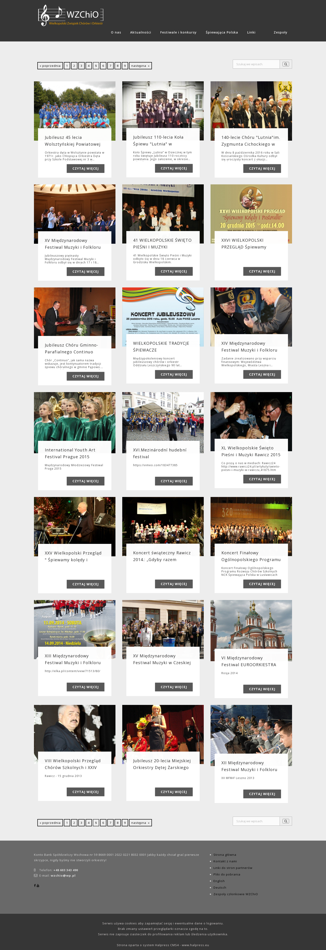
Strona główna (224, 855)
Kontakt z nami (225, 861)
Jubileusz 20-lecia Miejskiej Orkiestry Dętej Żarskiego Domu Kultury (162, 767)
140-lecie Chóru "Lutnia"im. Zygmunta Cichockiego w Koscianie (250, 144)
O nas (116, 32)
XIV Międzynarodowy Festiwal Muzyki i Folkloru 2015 (249, 349)
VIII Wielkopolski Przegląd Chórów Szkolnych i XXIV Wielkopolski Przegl (73, 767)
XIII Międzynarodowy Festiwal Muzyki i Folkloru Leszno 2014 (73, 662)
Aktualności (140, 32)
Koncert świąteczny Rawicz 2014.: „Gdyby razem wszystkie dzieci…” (162, 559)
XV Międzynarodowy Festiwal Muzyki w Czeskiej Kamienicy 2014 (162, 662)
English (219, 881)
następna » (140, 66)
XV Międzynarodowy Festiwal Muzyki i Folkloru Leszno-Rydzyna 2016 (73, 247)
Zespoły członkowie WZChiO (235, 894)
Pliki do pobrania (226, 874)
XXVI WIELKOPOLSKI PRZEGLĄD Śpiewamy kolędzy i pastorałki (243, 246)
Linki (251, 32)
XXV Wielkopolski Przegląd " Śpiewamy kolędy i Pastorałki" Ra (73, 559)
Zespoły (281, 32)
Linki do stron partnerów (232, 868)
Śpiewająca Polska (222, 32)
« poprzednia (50, 66)
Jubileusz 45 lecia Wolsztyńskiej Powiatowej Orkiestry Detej (73, 144)
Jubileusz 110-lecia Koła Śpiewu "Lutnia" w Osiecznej (158, 143)
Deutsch (219, 887)
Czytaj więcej (85, 168)
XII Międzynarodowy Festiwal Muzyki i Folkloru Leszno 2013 (249, 769)
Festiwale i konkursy (178, 32)
